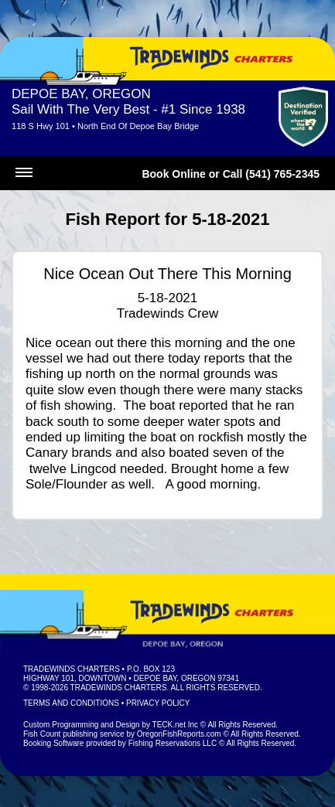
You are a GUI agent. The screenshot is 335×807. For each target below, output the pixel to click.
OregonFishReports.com (179, 734)
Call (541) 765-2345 (271, 174)
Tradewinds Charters (71, 669)
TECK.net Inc (175, 724)
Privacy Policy (158, 703)
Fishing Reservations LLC (172, 743)
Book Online (173, 174)
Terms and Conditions (71, 703)
